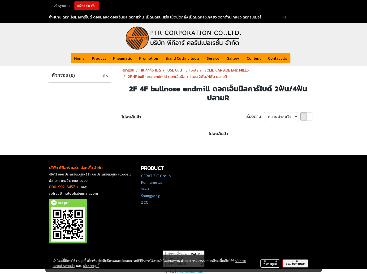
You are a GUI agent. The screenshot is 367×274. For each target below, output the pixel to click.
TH (280, 17)
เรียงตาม (255, 116)
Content (254, 58)
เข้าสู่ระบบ (62, 6)
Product (99, 58)
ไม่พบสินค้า (131, 117)
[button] (295, 58)
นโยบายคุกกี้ (91, 266)
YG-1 (145, 189)
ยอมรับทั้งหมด (295, 263)
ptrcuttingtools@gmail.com (74, 193)
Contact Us (277, 58)
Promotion (148, 58)
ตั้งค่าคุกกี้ (270, 263)
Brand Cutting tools (182, 58)
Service (213, 58)
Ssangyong (150, 195)
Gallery (233, 58)
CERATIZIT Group (156, 176)
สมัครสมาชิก (86, 6)
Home (79, 58)
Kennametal (151, 182)
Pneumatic (122, 58)
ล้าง (105, 75)
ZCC (144, 202)
